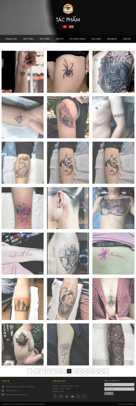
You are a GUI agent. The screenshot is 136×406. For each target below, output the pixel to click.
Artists (59, 38)
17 (96, 371)
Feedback (112, 38)
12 (69, 371)
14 (80, 371)
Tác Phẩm (45, 38)
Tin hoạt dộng (77, 38)
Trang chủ (11, 38)
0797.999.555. (12, 391)
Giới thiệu (28, 38)
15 (85, 371)
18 (101, 371)
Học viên (96, 38)
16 (90, 371)
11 (64, 371)
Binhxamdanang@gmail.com (16, 395)
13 (74, 371)
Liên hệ (127, 38)
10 (58, 371)
